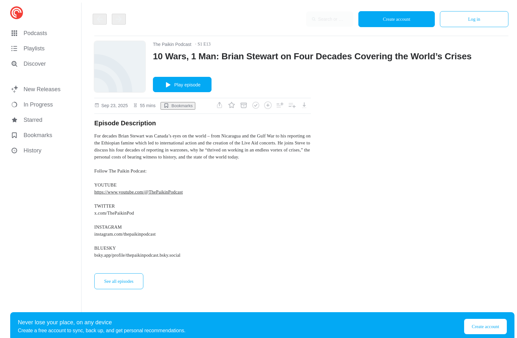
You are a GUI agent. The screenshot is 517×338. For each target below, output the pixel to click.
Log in (474, 19)
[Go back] (100, 19)
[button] (42, 33)
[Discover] (41, 63)
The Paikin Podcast (172, 44)
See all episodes (118, 281)
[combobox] (311, 19)
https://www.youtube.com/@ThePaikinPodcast (138, 192)
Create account (396, 19)
